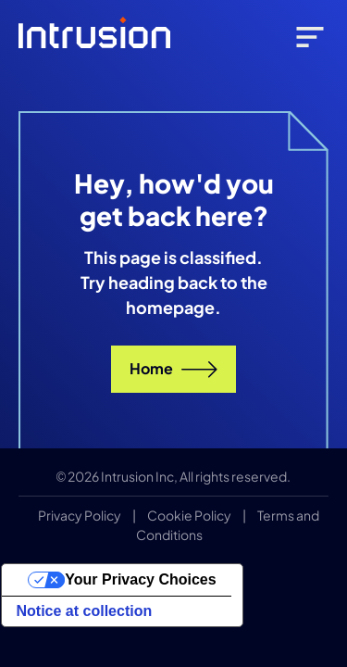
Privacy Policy (79, 515)
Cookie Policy (189, 515)
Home (173, 369)
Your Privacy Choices (140, 579)
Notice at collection (85, 611)
